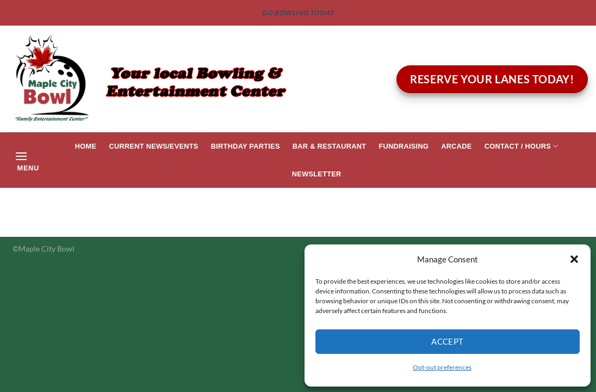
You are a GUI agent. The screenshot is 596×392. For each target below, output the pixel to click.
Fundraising (403, 146)
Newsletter (317, 174)
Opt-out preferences (442, 367)
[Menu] (26, 160)
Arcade (456, 146)
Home (85, 146)
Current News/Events (153, 146)
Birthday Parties (245, 146)
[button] (574, 259)
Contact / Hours (521, 146)
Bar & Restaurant (329, 146)
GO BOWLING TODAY (298, 13)
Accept (447, 341)
